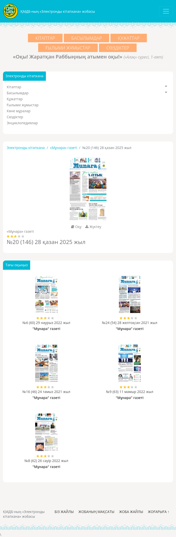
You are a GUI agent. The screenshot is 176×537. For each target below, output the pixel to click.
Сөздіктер (117, 48)
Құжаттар (128, 38)
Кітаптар (45, 38)
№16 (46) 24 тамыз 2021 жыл (46, 391)
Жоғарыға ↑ (158, 511)
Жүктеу (93, 226)
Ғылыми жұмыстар (68, 48)
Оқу (76, 226)
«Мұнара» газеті (63, 147)
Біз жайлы (64, 511)
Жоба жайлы (131, 511)
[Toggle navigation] (166, 11)
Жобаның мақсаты (96, 511)
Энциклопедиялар (22, 122)
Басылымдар (86, 38)
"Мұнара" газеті (46, 328)
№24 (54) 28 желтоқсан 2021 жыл (129, 322)
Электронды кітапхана (26, 147)
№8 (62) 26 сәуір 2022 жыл (46, 460)
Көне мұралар (18, 110)
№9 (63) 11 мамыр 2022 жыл (129, 391)
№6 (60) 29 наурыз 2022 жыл (46, 322)
